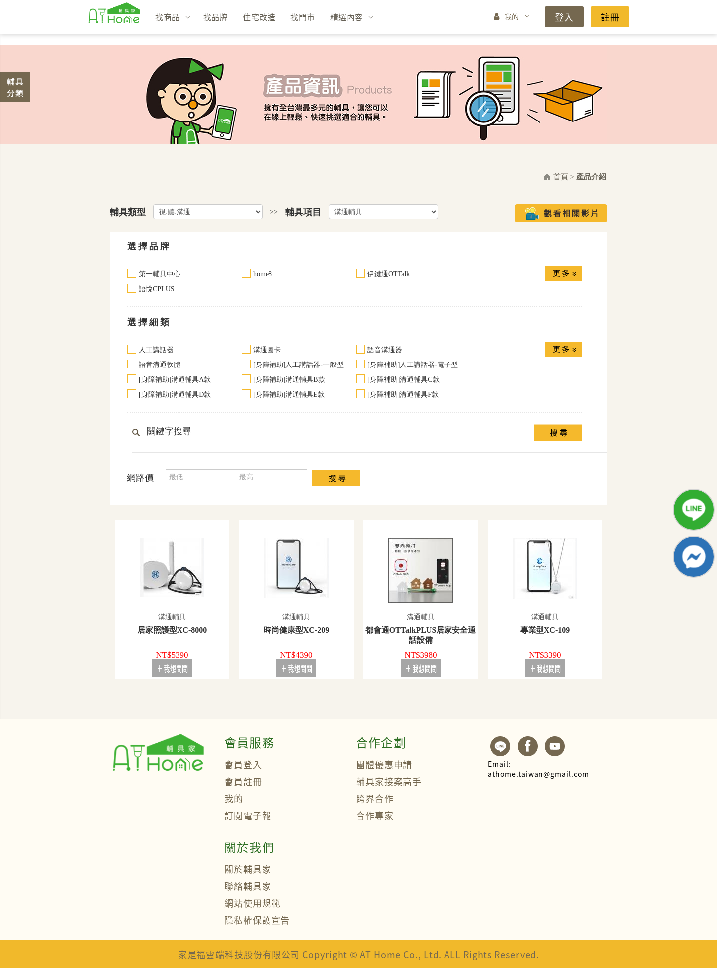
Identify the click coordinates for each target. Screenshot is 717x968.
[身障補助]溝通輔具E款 (289, 394)
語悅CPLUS (157, 289)
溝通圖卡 (267, 350)
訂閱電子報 (247, 815)
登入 (564, 16)
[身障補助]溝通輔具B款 (289, 379)
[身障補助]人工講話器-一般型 (298, 364)
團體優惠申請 (384, 764)
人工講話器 (156, 350)
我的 (512, 16)
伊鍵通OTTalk (388, 274)
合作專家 (375, 815)
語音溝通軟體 (159, 364)
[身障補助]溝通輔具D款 (175, 394)
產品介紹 (591, 177)
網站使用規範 (252, 902)
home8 (262, 274)
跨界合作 (375, 798)
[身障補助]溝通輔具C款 (403, 379)
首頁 (560, 177)
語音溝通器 (384, 350)
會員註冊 (243, 781)
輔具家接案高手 (389, 781)
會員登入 (243, 764)
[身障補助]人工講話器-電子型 (412, 364)
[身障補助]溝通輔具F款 (403, 394)
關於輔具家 (247, 868)
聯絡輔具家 (247, 885)
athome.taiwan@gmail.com (538, 769)
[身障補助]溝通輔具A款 (175, 379)
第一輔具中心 (159, 274)
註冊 (610, 16)
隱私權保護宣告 (257, 919)
